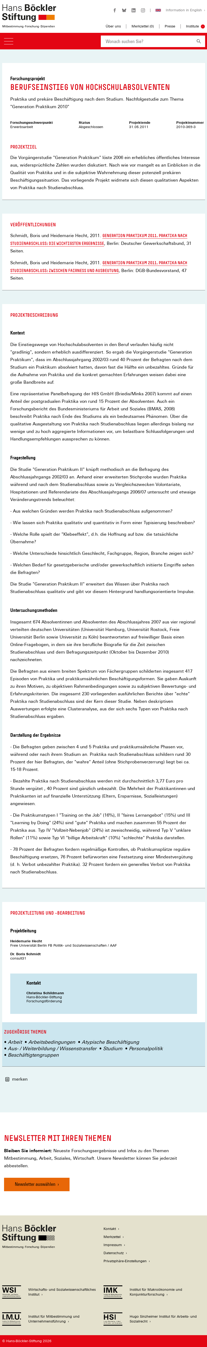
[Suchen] (198, 41)
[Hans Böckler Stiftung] (29, 1247)
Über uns (113, 26)
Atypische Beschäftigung (110, 1042)
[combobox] (146, 41)
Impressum (113, 1245)
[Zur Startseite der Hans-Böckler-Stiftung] (29, 25)
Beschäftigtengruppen (33, 1055)
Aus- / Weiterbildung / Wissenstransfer (52, 1048)
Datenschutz (114, 1253)
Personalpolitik (146, 1048)
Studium (112, 1048)
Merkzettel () (143, 26)
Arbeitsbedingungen (51, 1042)
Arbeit (15, 1042)
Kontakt (110, 1229)
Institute (192, 26)
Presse (170, 26)
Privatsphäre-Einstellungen (125, 1261)
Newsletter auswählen (35, 1184)
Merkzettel (112, 1237)
